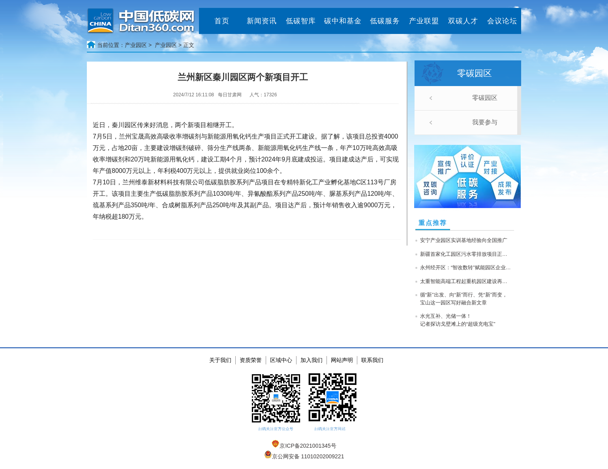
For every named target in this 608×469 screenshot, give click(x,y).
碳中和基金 (343, 21)
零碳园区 (484, 97)
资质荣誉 (251, 360)
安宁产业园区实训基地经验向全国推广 (463, 240)
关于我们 (220, 360)
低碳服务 (385, 21)
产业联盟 (424, 21)
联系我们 (372, 360)
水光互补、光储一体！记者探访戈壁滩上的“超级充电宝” (457, 320)
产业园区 (166, 45)
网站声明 (342, 360)
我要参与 (484, 122)
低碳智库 (301, 21)
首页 (221, 21)
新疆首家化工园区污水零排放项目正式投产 (465, 254)
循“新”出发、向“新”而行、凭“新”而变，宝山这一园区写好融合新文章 (463, 299)
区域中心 (281, 360)
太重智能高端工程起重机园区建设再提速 (465, 281)
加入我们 (311, 360)
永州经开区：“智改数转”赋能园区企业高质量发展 (465, 267)
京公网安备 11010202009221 (304, 456)
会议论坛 (502, 21)
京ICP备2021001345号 (304, 446)
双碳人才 (463, 21)
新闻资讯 (262, 21)
